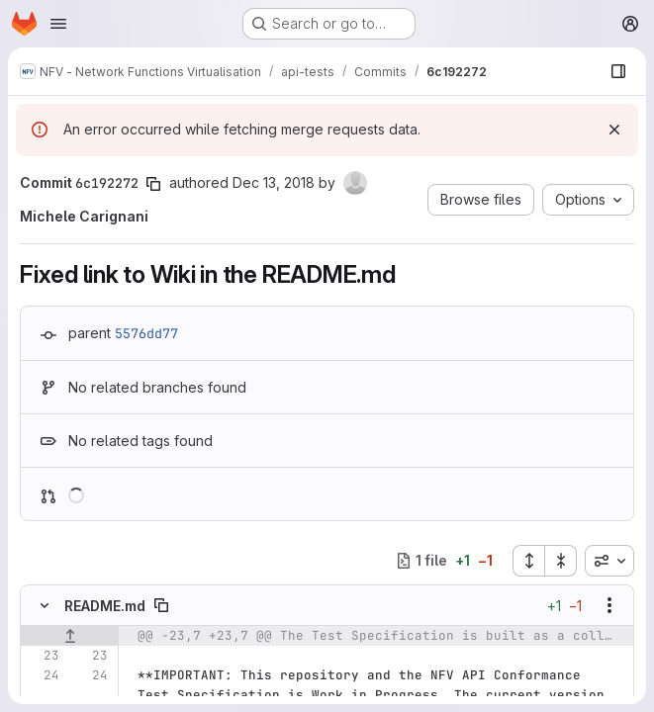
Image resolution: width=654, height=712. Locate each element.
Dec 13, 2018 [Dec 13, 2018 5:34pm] (274, 182)
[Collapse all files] (561, 561)
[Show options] (609, 605)
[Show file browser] (618, 71)
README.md (104, 605)
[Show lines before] (70, 636)
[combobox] (609, 561)
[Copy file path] (161, 605)
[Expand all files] (528, 561)
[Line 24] (42, 675)
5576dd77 (146, 333)
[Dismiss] (614, 129)
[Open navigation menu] (58, 24)
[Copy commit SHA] (153, 184)
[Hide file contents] (44, 605)
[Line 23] (42, 656)
